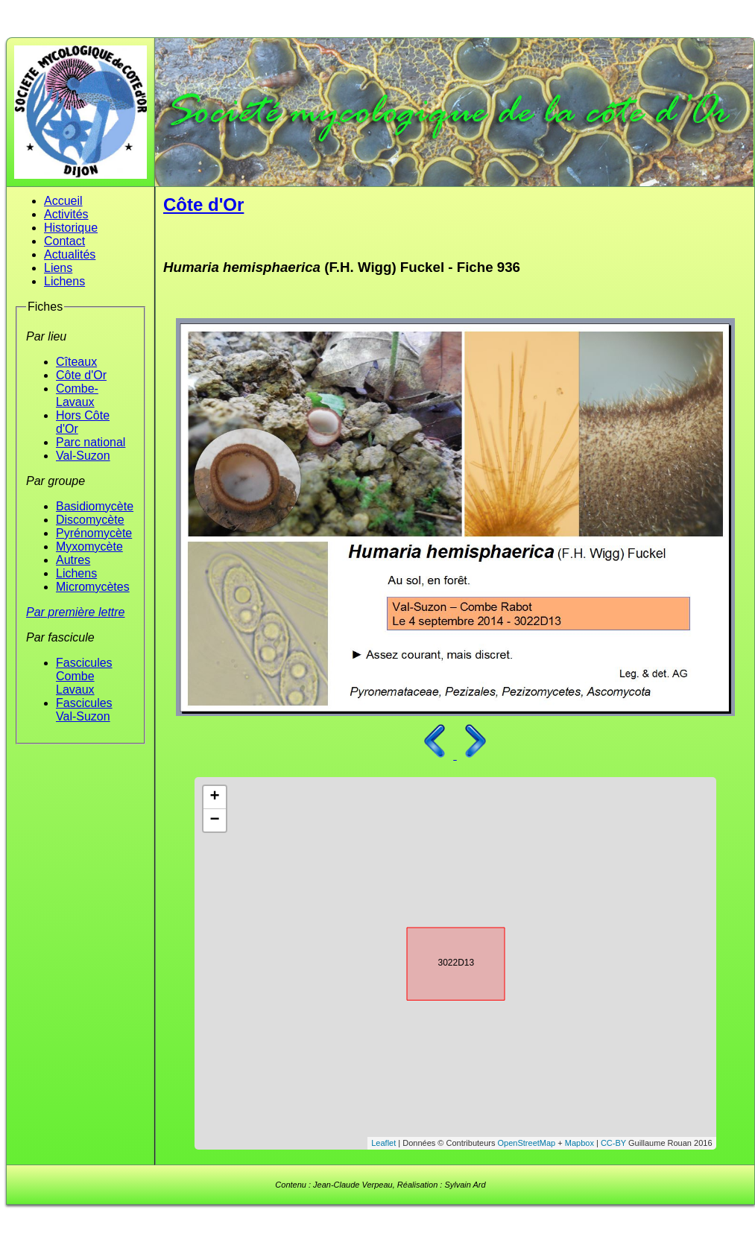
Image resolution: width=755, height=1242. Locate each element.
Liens (58, 268)
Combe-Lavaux (77, 395)
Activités (66, 214)
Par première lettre (75, 612)
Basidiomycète (94, 506)
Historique (71, 227)
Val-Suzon (83, 455)
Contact (64, 241)
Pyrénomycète (94, 533)
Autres (73, 560)
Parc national (90, 442)
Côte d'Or (81, 375)
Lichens (64, 281)
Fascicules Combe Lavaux (84, 676)
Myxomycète (89, 546)
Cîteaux (76, 361)
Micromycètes (93, 586)
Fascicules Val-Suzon (84, 710)
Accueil (63, 200)
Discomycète (90, 519)
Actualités (69, 254)
